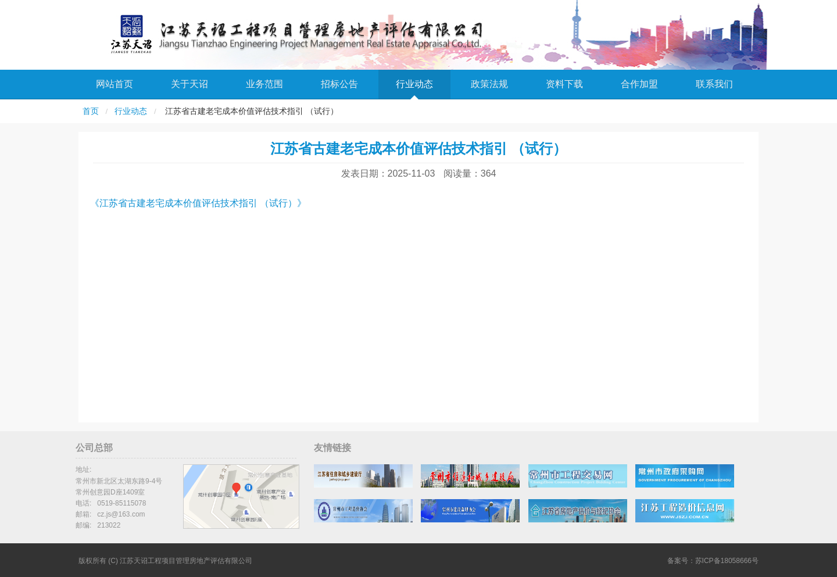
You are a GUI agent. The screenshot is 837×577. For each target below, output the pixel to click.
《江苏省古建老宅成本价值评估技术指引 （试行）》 (198, 203)
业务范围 (264, 84)
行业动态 (414, 84)
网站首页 (114, 84)
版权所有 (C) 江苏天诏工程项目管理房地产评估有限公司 (165, 561)
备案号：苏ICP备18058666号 (713, 561)
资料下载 (564, 84)
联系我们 (714, 84)
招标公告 (339, 84)
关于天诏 (189, 84)
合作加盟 (639, 84)
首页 (91, 111)
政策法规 (489, 84)
